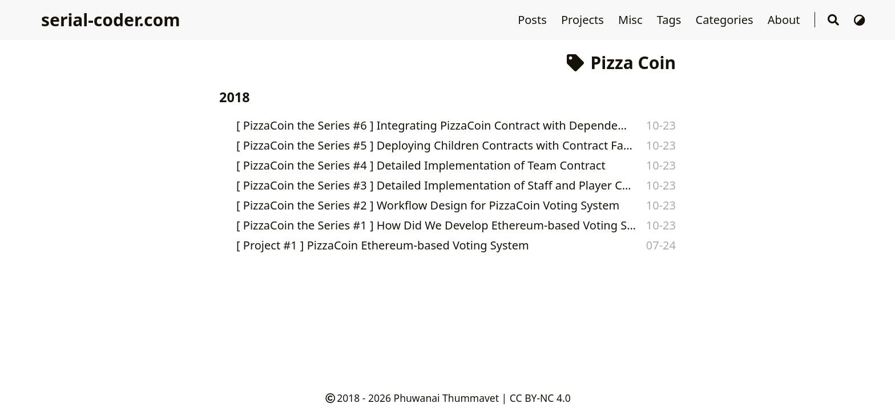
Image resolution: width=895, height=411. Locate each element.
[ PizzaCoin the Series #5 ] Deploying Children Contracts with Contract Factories (434, 145)
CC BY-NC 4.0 (540, 398)
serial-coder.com (110, 19)
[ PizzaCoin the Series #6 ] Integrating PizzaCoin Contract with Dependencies (434, 125)
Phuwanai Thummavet (446, 398)
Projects (584, 19)
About (785, 19)
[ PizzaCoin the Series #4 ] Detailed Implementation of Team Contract (421, 165)
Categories (726, 19)
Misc (632, 19)
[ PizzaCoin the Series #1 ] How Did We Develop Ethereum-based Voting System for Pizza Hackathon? (439, 225)
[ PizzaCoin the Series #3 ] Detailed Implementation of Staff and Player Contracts (435, 185)
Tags (670, 19)
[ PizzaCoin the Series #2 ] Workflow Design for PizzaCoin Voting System (427, 205)
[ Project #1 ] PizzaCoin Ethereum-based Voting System (382, 245)
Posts (534, 19)
